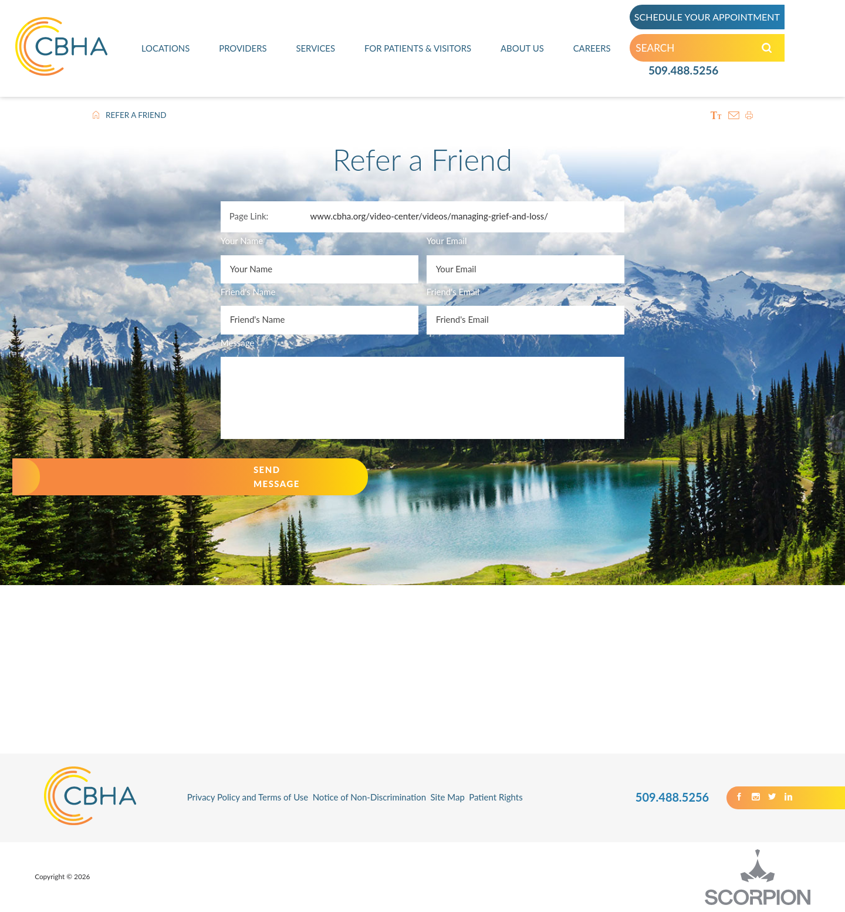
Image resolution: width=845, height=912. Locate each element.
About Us (522, 49)
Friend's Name (248, 291)
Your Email (447, 240)
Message (238, 342)
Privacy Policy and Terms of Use (247, 797)
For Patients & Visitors (417, 49)
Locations (165, 49)
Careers (592, 49)
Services (315, 49)
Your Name (242, 240)
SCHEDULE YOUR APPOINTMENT (712, 18)
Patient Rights (495, 797)
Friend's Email (453, 291)
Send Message (276, 476)
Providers (243, 49)
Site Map (448, 797)
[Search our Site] (773, 50)
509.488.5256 (683, 72)
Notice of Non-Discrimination (369, 797)
